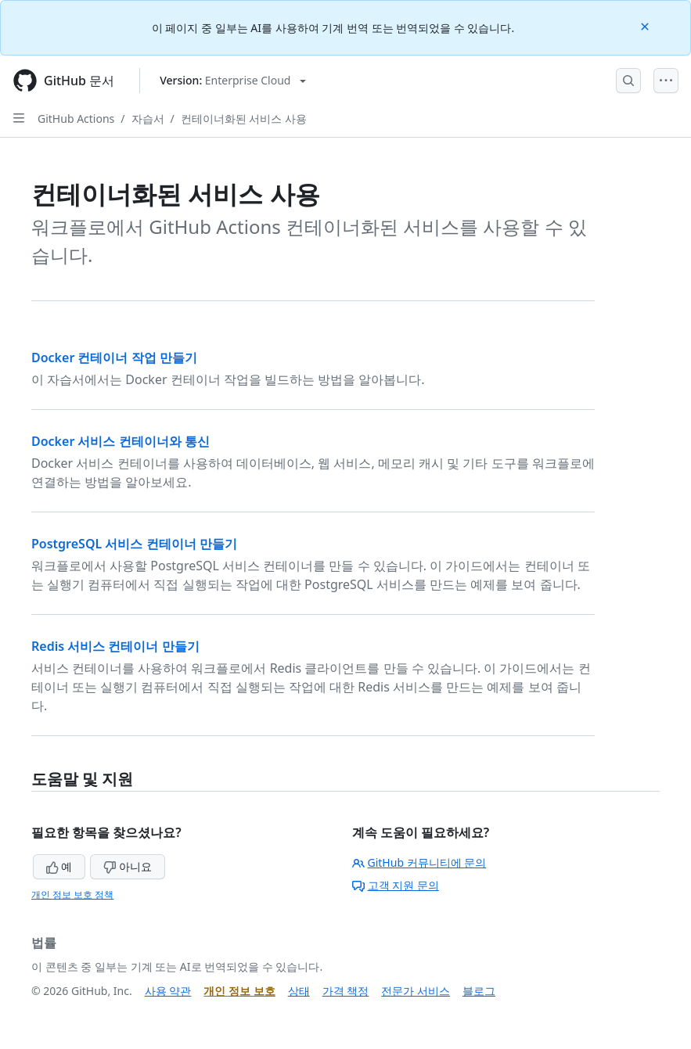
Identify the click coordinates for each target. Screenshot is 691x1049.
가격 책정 (345, 990)
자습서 (147, 118)
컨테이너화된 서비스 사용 (244, 118)
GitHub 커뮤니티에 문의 (419, 862)
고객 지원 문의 (395, 885)
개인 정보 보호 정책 (72, 894)
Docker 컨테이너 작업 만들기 (114, 357)
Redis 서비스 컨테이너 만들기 (115, 646)
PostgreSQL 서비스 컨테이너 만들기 (134, 543)
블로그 (478, 990)
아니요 (127, 866)
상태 (299, 990)
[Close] (646, 25)
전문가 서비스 (415, 990)
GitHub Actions (76, 118)
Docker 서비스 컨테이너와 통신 (120, 441)
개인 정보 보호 (239, 990)
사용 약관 (168, 990)
